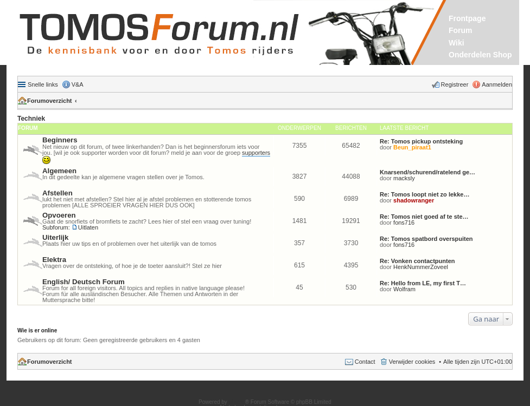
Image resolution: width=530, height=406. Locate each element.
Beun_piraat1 (412, 147)
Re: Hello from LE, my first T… (423, 283)
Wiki (456, 42)
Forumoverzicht (49, 100)
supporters (256, 152)
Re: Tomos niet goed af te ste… (424, 216)
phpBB (237, 402)
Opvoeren (59, 215)
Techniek (31, 118)
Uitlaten (88, 227)
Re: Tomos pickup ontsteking (421, 141)
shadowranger (413, 200)
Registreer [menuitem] (455, 84)
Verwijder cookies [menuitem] (412, 361)
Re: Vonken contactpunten (417, 261)
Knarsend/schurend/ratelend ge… (427, 172)
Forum (460, 30)
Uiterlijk (55, 237)
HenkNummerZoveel (420, 267)
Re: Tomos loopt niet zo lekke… (424, 194)
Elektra (54, 260)
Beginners (60, 140)
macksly (404, 178)
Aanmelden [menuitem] (497, 84)
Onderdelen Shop (480, 54)
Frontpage (467, 18)
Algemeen (59, 171)
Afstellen (57, 193)
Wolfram (404, 289)
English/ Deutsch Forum (83, 282)
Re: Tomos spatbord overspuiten (426, 238)
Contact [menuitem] (365, 361)
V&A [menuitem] (78, 84)
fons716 (403, 222)
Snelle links (43, 84)
